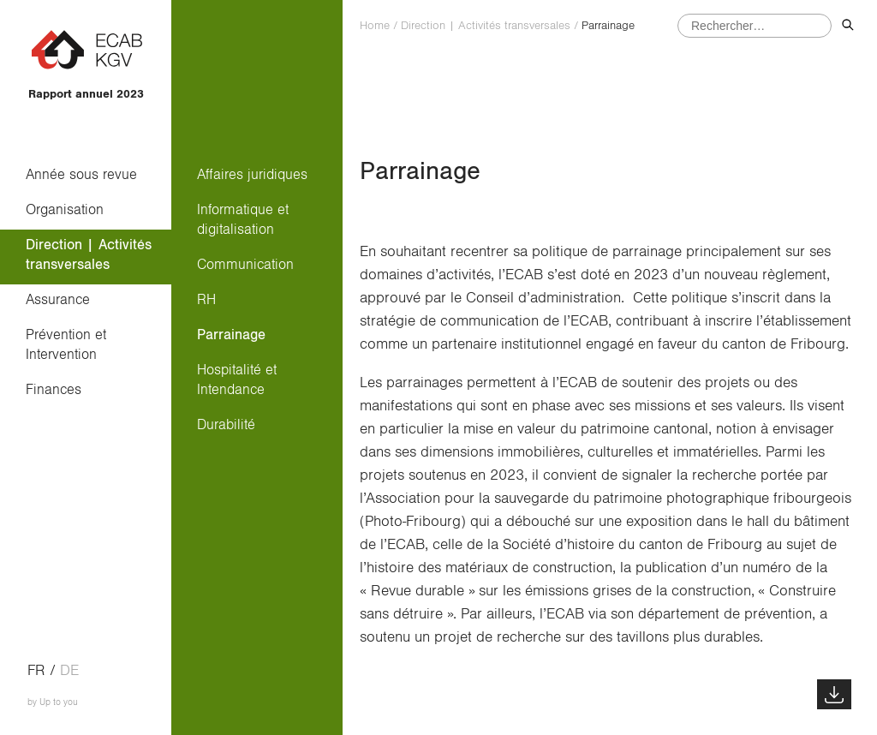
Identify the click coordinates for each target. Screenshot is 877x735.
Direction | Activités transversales (89, 254)
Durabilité (226, 424)
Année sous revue (81, 174)
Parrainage (231, 334)
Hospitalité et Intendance (237, 379)
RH (206, 299)
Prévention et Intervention (66, 344)
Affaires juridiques (252, 174)
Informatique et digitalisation (243, 219)
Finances (53, 389)
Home (375, 26)
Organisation (65, 209)
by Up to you (52, 702)
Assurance (58, 299)
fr (36, 670)
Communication (245, 264)
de (69, 670)
